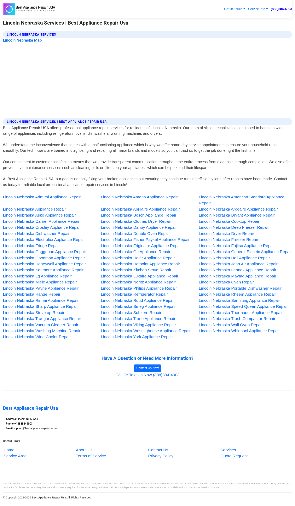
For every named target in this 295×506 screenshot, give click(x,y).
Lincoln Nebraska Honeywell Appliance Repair (44, 264)
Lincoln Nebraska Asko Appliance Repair (39, 215)
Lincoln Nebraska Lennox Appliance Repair (237, 270)
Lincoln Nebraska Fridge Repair (31, 245)
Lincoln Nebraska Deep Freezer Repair (234, 227)
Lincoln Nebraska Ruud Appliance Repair (138, 300)
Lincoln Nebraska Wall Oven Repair (231, 325)
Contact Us (158, 450)
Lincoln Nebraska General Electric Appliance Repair (245, 251)
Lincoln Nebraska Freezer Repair (228, 239)
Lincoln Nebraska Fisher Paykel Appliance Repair (145, 239)
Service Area (15, 456)
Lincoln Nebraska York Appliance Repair (137, 336)
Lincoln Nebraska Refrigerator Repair (134, 294)
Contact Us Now (147, 368)
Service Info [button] (256, 9)
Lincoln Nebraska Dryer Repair (226, 233)
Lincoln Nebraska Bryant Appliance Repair (237, 215)
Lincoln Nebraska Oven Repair (226, 282)
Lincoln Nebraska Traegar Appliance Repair (42, 318)
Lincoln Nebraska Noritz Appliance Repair (138, 282)
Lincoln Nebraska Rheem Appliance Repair (237, 294)
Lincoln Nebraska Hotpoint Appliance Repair (140, 264)
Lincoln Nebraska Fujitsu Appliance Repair (237, 245)
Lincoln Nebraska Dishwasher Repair (36, 233)
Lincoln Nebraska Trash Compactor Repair (237, 318)
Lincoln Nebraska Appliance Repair (34, 209)
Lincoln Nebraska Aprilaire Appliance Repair (140, 209)
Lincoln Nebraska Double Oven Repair (135, 233)
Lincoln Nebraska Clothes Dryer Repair (136, 221)
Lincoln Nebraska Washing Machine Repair (41, 331)
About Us (84, 450)
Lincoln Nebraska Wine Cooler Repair (37, 336)
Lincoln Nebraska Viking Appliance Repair (138, 325)
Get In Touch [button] (233, 9)
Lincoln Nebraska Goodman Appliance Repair (44, 258)
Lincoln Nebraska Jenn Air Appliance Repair (238, 264)
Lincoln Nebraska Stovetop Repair (33, 312)
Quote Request (234, 456)
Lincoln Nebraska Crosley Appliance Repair (42, 227)
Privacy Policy (160, 456)
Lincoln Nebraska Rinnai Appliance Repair (40, 300)
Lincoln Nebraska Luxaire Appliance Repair (139, 276)
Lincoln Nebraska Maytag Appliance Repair (237, 276)
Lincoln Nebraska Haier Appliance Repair (138, 258)
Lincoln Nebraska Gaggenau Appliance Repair (44, 251)
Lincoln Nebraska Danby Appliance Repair (139, 227)
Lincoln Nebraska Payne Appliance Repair (40, 288)
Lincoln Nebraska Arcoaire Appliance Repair (238, 209)
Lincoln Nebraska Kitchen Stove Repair (136, 270)
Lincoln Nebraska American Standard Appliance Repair (241, 200)
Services (228, 450)
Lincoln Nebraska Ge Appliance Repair (136, 251)
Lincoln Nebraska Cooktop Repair (229, 221)
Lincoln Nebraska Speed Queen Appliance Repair (243, 306)
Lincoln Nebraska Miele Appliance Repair (40, 282)
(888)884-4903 (281, 9)
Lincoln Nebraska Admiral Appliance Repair (42, 197)
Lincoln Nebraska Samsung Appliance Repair (239, 300)
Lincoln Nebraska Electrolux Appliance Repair (44, 239)
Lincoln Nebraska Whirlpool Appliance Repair (239, 331)
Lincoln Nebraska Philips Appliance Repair (139, 288)
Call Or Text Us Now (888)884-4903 (147, 375)
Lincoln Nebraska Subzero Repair (131, 312)
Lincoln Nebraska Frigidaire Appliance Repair (141, 245)
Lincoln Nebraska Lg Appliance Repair (37, 276)
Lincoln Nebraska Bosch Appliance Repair (138, 215)
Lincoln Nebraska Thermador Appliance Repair (241, 312)
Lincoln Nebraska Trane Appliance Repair (138, 318)
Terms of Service (91, 456)
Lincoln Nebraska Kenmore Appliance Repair (43, 270)
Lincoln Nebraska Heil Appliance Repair (234, 258)
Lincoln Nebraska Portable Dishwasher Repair (240, 288)
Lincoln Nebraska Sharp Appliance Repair (40, 306)
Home (9, 450)
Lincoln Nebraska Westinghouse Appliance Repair (146, 331)
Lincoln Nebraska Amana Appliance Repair (139, 197)
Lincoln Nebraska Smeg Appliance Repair (138, 306)
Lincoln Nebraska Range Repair (31, 294)
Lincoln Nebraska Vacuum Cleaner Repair (40, 325)
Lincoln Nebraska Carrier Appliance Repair (41, 221)
